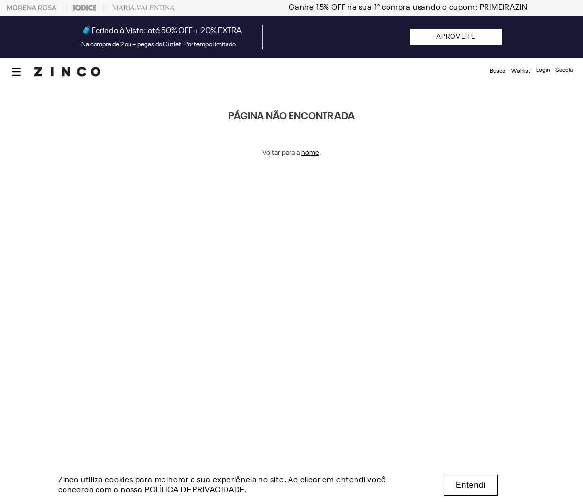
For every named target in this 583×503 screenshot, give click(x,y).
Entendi (471, 485)
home (310, 152)
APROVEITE (455, 37)
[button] (16, 72)
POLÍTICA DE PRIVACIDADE (194, 490)
